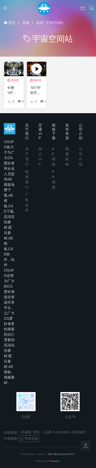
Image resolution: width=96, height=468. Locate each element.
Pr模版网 (10, 438)
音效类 (15, 80)
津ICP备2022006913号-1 (62, 454)
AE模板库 (78, 432)
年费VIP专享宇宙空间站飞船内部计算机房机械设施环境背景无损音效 (12, 90)
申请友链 (29, 439)
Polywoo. (55, 461)
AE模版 (25, 432)
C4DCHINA (61, 432)
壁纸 (36, 432)
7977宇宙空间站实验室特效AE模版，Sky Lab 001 (35, 90)
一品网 (46, 432)
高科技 (37, 80)
